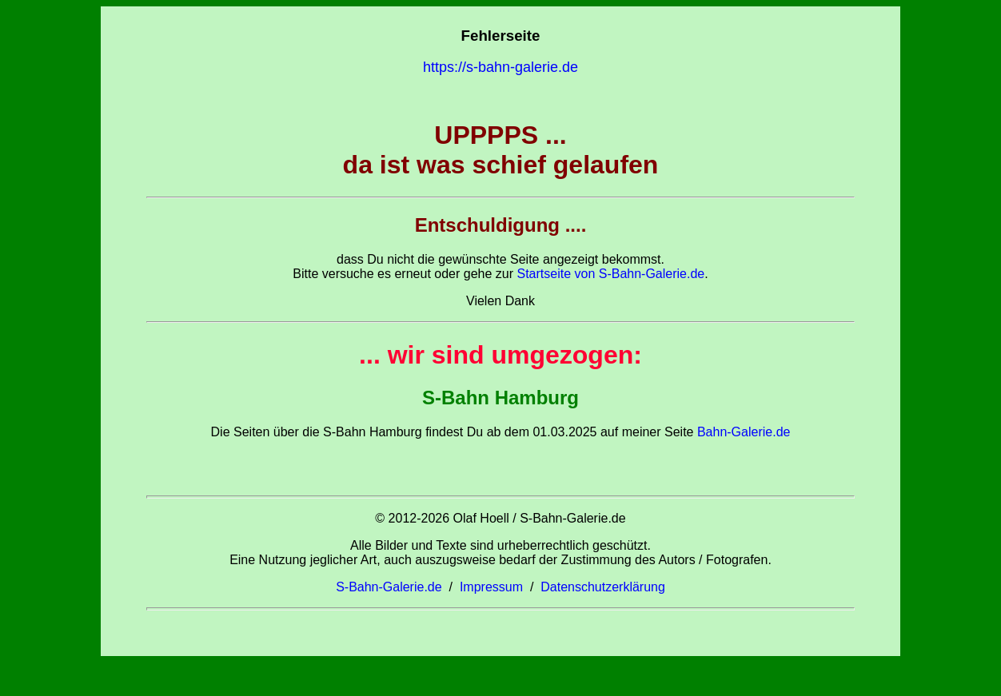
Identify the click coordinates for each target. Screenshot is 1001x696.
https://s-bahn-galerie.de (500, 67)
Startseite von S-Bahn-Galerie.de (610, 273)
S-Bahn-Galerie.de (389, 587)
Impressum (491, 587)
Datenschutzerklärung (602, 587)
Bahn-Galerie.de (741, 432)
